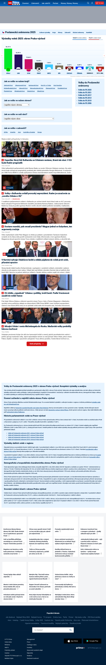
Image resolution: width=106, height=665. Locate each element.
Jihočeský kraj (8, 85)
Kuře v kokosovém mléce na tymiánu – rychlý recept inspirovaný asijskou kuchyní (91, 551)
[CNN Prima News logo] (14, 3)
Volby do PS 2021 (84, 92)
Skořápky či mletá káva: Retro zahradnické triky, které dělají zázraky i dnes (64, 597)
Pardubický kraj (62, 88)
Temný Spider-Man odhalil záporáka (12, 575)
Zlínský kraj (40, 91)
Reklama (7, 644)
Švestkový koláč (75, 623)
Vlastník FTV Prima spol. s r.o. (13, 655)
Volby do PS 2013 (84, 98)
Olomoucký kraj (50, 88)
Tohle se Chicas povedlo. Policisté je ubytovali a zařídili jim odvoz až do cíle (39, 551)
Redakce (29, 655)
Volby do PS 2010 (84, 100)
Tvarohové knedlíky (47, 623)
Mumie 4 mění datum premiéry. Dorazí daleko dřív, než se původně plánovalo (14, 587)
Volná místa (8, 642)
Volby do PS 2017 (84, 95)
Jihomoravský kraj (20, 85)
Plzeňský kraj (8, 91)
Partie (65, 617)
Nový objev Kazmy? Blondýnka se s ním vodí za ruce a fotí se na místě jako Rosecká (40, 597)
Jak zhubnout (10, 617)
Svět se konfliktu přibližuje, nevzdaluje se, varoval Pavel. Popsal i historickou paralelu (14, 541)
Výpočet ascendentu (32, 623)
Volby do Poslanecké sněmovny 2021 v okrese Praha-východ (26, 433)
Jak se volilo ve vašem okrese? (18, 100)
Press (28, 642)
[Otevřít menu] (4, 3)
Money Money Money (69, 3)
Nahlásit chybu (9, 658)
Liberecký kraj (23, 88)
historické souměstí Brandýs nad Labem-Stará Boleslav (32, 408)
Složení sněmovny (78, 32)
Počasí (55, 3)
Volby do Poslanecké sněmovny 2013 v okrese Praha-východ (26, 437)
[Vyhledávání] (88, 3)
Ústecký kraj (31, 91)
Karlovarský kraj (33, 85)
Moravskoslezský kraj (36, 88)
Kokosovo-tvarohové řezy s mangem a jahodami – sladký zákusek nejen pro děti (91, 531)
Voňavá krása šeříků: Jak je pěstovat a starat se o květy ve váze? (65, 577)
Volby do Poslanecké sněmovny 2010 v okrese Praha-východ (26, 439)
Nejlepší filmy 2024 (23, 617)
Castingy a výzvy (31, 644)
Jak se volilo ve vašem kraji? (16, 81)
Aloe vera (77, 620)
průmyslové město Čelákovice (16, 412)
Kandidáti (89, 32)
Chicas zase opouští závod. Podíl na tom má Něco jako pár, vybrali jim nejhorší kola (40, 531)
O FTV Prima (8, 639)
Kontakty (29, 647)
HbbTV (7, 647)
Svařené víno (49, 620)
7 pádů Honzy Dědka (27, 620)
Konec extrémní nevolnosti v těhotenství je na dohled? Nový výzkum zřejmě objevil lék (65, 541)
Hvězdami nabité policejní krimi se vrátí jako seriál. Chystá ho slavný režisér (14, 597)
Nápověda (30, 653)
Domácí (25, 3)
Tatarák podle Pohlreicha (63, 620)
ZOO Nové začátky (94, 617)
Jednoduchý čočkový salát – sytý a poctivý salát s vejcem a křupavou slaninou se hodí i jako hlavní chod (91, 542)
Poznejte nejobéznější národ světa (64, 530)
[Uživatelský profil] (92, 3)
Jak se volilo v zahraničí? (15, 128)
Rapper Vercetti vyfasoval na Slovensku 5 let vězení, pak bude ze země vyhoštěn (40, 587)
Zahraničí (35, 3)
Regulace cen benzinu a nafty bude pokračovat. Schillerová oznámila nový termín (13, 551)
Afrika (6, 132)
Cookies (7, 653)
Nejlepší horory (36, 617)
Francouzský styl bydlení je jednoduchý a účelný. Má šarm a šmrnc (65, 587)
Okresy (60, 32)
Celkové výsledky (44, 32)
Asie (19, 132)
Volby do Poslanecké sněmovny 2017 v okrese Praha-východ (26, 435)
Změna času (57, 617)
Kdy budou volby (80, 617)
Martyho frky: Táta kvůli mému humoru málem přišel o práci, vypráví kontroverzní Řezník (39, 577)
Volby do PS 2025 (84, 90)
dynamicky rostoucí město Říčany (58, 410)
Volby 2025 (39, 620)
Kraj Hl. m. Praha (46, 85)
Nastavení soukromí (33, 658)
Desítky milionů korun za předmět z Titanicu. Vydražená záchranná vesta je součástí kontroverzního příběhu (65, 552)
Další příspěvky (38, 344)
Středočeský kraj (19, 91)
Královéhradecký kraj (10, 88)
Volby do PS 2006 (84, 103)
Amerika (12, 132)
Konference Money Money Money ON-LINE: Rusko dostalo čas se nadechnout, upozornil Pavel (14, 532)
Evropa (40, 132)
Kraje (54, 32)
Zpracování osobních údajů (35, 650)
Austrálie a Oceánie (29, 132)
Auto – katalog (13, 620)
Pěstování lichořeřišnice (90, 620)
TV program (47, 617)
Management (31, 639)
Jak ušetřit (46, 3)
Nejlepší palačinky (61, 623)
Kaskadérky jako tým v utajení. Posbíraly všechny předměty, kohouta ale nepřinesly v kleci (39, 542)
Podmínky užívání (10, 650)
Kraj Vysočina (58, 85)
